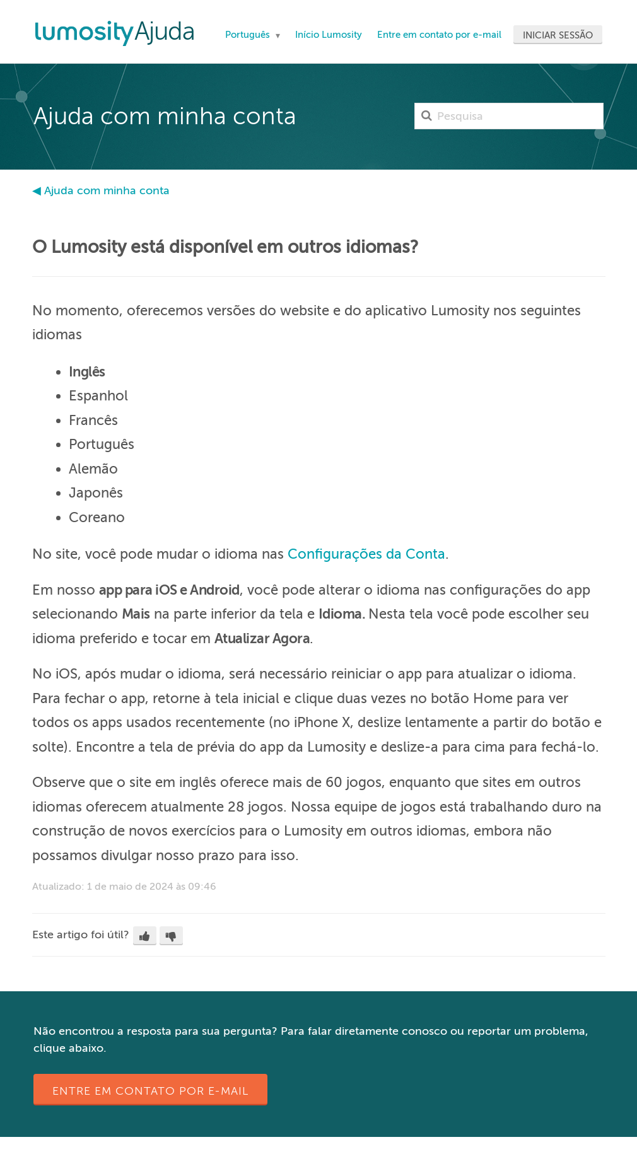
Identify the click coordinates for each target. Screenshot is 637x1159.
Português (248, 35)
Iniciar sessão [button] (558, 35)
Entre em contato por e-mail (439, 35)
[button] (144, 935)
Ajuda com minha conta (107, 190)
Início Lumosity (328, 35)
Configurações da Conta (366, 554)
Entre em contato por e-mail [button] (150, 1091)
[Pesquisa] (509, 116)
